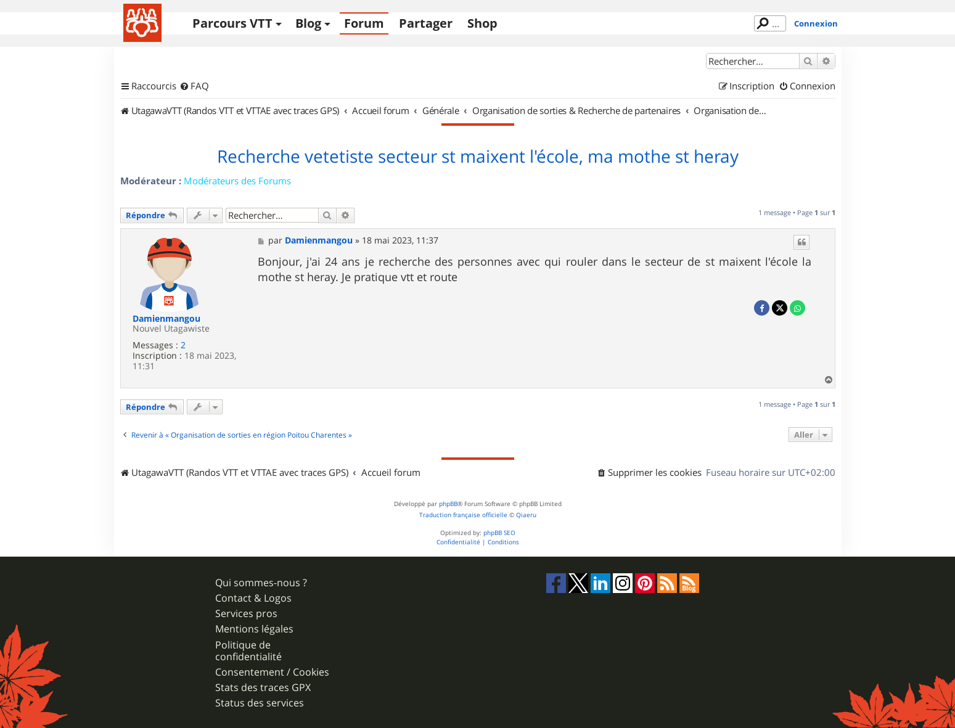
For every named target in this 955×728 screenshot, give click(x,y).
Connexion (816, 23)
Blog (308, 23)
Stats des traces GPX (263, 687)
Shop (482, 23)
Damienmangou (166, 319)
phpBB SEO (499, 533)
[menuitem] (194, 86)
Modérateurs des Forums (237, 180)
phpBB (448, 504)
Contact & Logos (253, 598)
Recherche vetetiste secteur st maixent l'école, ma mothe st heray (478, 156)
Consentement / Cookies (272, 672)
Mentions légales (254, 629)
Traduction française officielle (463, 515)
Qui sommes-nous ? (261, 583)
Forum (364, 23)
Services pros (246, 614)
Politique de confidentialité (248, 651)
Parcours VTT (232, 23)
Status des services (259, 703)
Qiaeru (526, 515)
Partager (426, 23)
